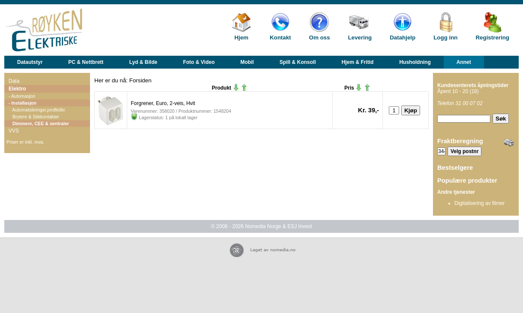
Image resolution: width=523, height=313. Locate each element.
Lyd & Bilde (143, 62)
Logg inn (445, 37)
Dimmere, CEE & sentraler (39, 123)
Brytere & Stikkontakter (34, 116)
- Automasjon (22, 96)
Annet (464, 62)
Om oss (319, 37)
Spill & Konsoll (298, 62)
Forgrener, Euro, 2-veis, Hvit (163, 103)
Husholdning (414, 62)
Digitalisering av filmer (479, 203)
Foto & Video (199, 62)
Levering (360, 37)
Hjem (241, 37)
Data (14, 81)
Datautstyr (29, 62)
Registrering (492, 37)
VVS (14, 131)
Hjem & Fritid (358, 62)
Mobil (247, 62)
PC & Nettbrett (85, 62)
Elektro (17, 89)
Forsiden (140, 80)
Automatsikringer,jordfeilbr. (37, 109)
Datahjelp (402, 37)
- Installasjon (22, 102)
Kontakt (280, 37)
